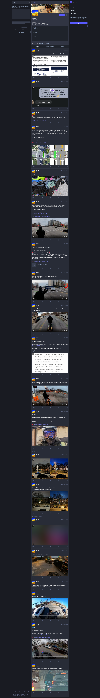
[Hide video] (62, 237)
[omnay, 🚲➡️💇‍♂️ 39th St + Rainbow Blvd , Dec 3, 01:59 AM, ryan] (50, 606)
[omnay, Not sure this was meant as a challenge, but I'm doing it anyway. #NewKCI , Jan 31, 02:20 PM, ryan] (50, 63)
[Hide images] (33, 57)
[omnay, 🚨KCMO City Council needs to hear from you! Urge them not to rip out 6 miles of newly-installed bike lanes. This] (50, 118)
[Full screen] (66, 237)
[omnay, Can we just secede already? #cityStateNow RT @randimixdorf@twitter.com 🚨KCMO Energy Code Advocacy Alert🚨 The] (50, 256)
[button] (50, 228)
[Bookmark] (59, 77)
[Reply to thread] (33, 480)
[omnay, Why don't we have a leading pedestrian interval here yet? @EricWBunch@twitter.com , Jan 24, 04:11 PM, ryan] (50, 287)
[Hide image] (33, 88)
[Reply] (33, 77)
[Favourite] (50, 77)
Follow (61, 15)
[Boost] (42, 77)
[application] (50, 535)
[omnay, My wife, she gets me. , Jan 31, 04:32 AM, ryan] (50, 95)
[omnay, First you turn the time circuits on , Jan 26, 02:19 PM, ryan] (50, 184)
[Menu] (66, 15)
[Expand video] (64, 237)
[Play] (34, 237)
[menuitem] (50, 228)
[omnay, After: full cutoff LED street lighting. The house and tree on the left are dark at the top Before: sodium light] (50, 466)
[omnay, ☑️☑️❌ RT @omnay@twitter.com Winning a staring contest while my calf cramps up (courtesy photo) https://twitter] (50, 642)
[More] (67, 77)
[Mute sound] (36, 237)
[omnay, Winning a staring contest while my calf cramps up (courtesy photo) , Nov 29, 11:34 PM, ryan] (50, 678)
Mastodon (18, 7)
